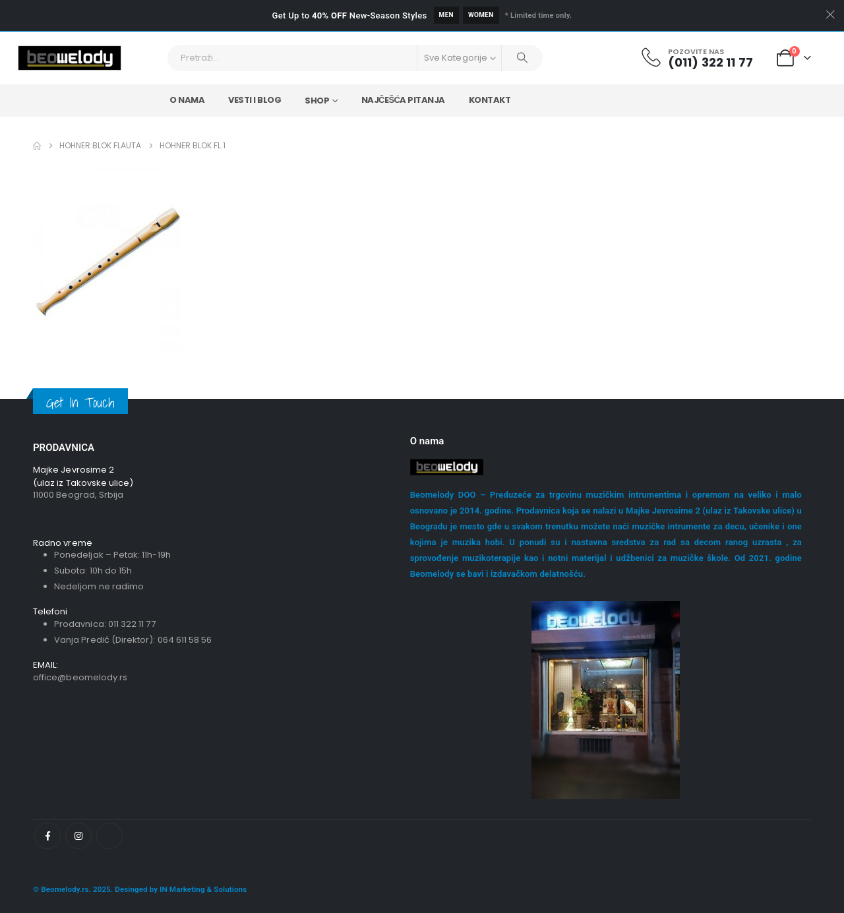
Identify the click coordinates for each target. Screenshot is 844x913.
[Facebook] (47, 836)
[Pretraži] (522, 58)
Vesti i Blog (254, 100)
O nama (186, 100)
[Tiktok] (109, 836)
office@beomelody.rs (80, 677)
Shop (317, 100)
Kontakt (490, 100)
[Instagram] (78, 836)
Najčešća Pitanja (403, 100)
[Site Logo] (69, 58)
